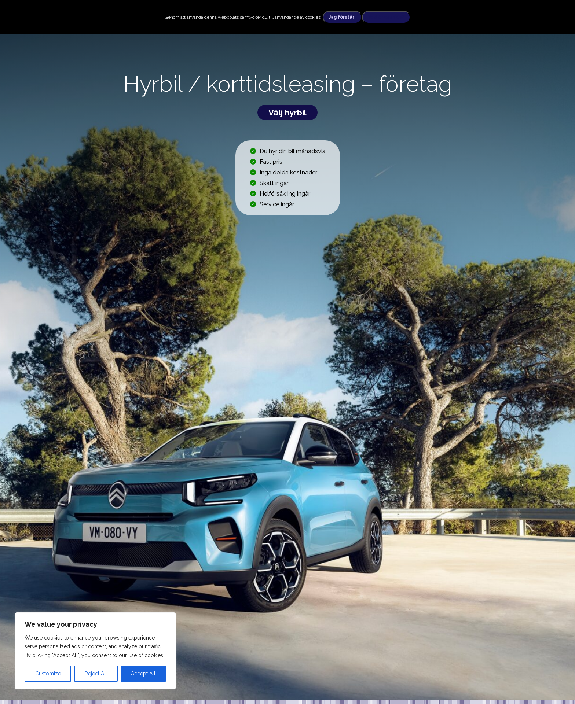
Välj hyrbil (287, 112)
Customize (48, 674)
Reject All (96, 674)
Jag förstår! (342, 17)
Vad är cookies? (386, 17)
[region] (95, 650)
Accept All (143, 674)
